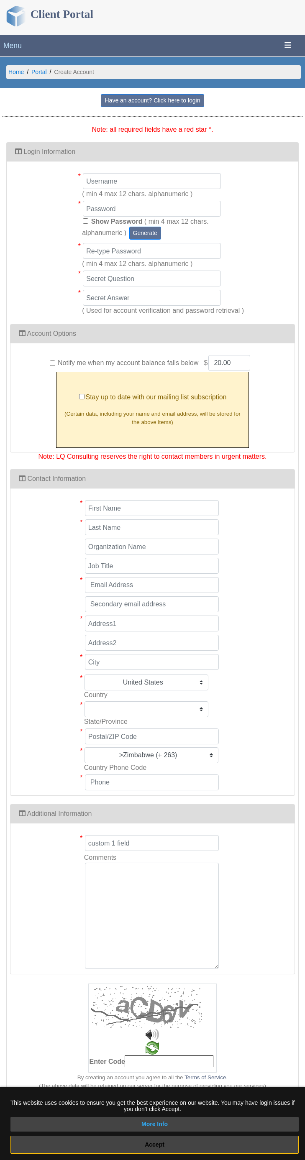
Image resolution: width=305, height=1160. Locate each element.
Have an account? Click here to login (152, 100)
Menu (12, 45)
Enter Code (107, 1061)
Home (16, 72)
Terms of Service (205, 1077)
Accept (154, 1144)
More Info (154, 1124)
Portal (39, 72)
